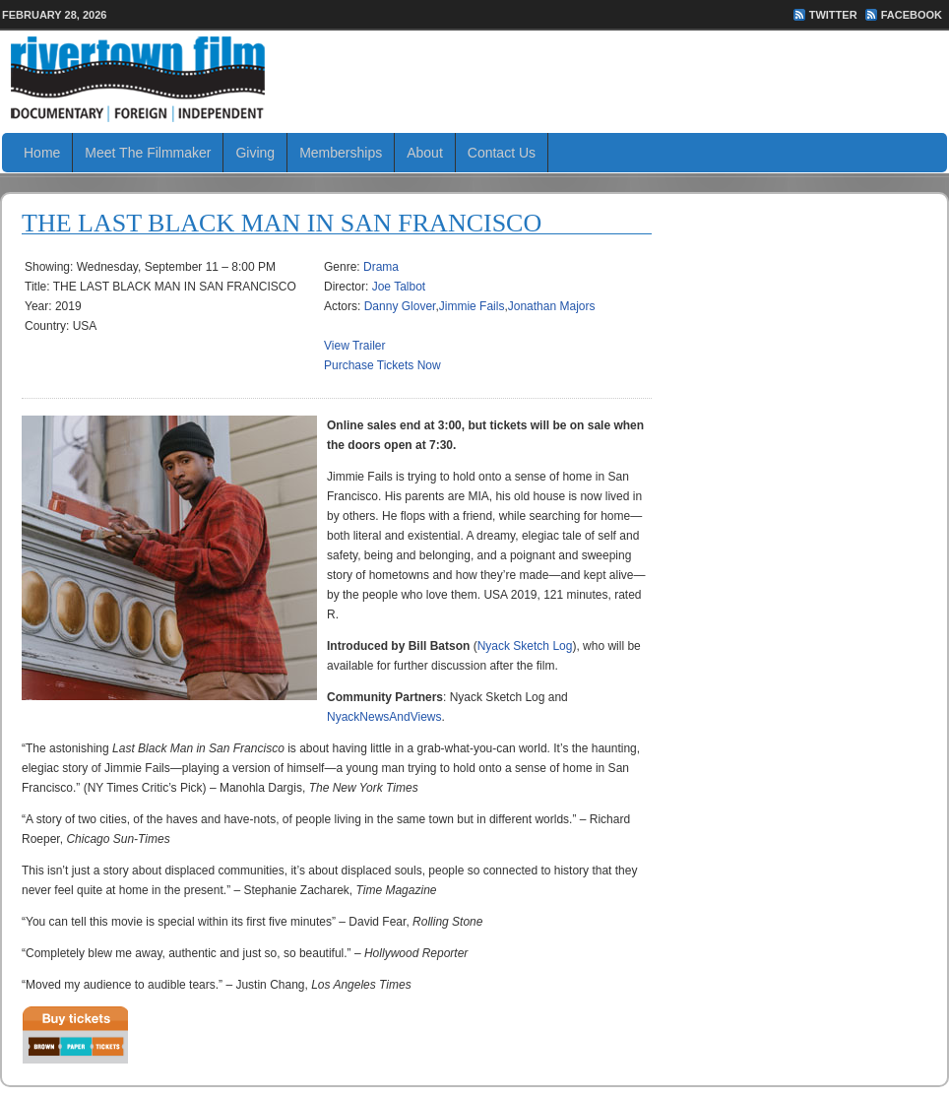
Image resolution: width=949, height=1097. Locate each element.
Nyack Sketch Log (525, 646)
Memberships (340, 153)
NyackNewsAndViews (384, 717)
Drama (381, 267)
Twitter (833, 15)
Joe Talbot (399, 286)
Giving (255, 153)
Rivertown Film (474, 78)
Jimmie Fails (472, 306)
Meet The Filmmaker (148, 153)
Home (42, 153)
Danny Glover (400, 306)
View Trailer (354, 346)
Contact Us (502, 153)
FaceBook (911, 15)
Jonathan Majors (552, 306)
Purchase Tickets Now (382, 365)
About (425, 153)
